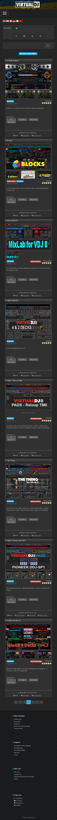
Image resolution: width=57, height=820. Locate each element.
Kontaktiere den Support (22, 746)
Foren (16, 755)
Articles (16, 753)
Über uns (17, 772)
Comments (26, 135)
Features (17, 724)
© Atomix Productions (28, 817)
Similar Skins (21, 615)
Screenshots (18, 728)
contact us (17, 774)
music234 (48, 501)
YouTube (18, 801)
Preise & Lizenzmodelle (22, 726)
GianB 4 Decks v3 (13, 620)
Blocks (9, 141)
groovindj (48, 261)
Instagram (18, 803)
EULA (16, 779)
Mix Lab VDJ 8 (12, 221)
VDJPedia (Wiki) (19, 750)
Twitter (17, 805)
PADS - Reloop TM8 (14, 381)
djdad (50, 181)
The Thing (11, 461)
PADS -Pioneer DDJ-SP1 (16, 541)
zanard (49, 101)
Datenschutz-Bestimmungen (24, 777)
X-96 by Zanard (12, 61)
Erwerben (17, 722)
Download (17, 719)
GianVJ (49, 660)
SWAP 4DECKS (12, 301)
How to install (37, 135)
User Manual (18, 748)
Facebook (18, 798)
